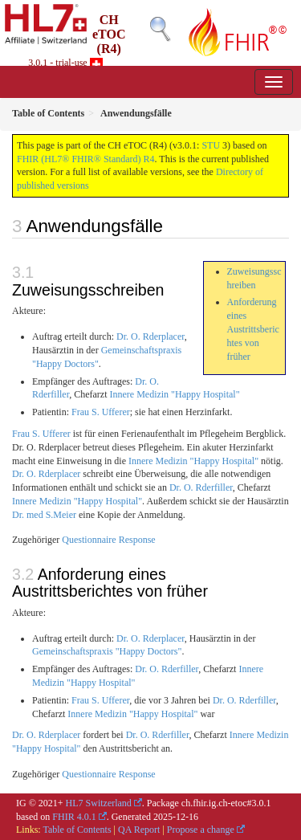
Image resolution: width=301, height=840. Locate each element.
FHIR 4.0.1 (74, 816)
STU (210, 145)
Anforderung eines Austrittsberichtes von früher (253, 328)
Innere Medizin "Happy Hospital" (174, 394)
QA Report (139, 829)
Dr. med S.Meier (44, 514)
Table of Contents (77, 829)
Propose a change (200, 829)
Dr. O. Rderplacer (150, 336)
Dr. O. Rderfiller (201, 487)
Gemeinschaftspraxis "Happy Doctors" (106, 651)
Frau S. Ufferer (100, 412)
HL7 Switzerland (99, 803)
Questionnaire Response (108, 539)
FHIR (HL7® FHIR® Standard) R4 (86, 159)
